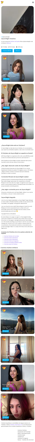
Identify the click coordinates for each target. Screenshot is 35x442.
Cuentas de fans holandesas (11, 237)
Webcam (9, 43)
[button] (33, 2)
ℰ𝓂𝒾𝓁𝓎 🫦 (5, 413)
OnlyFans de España (15, 41)
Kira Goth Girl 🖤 (7, 298)
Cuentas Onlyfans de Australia (11, 236)
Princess (5, 75)
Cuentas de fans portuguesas (11, 241)
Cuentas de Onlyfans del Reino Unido (13, 242)
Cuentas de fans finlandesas (11, 239)
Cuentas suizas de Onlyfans (10, 244)
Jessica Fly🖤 (6, 327)
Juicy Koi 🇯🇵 (6, 356)
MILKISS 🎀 (5, 269)
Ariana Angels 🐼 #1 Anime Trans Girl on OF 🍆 (17, 103)
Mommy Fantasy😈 (9, 132)
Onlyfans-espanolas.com (16, 424)
